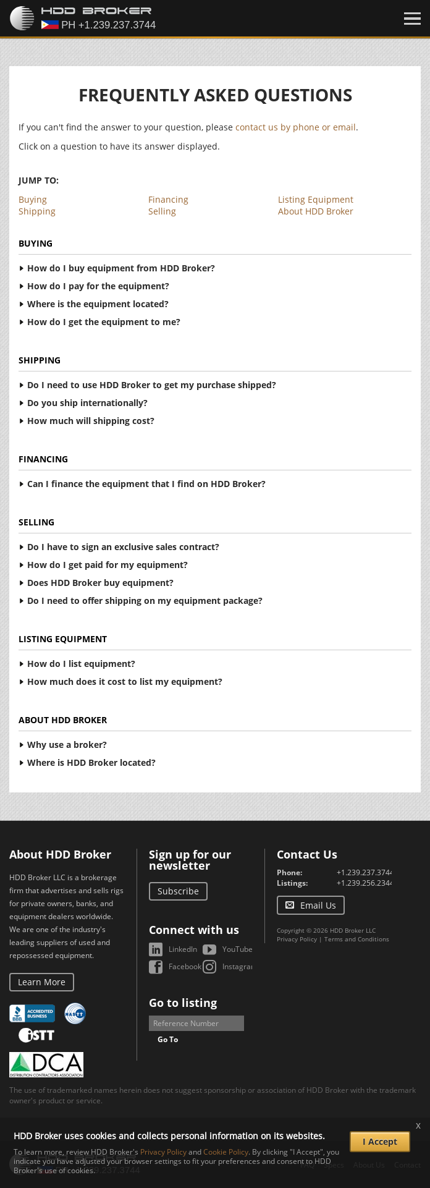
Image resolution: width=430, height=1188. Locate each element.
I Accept (380, 1141)
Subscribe (178, 891)
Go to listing (183, 1002)
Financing (168, 199)
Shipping (37, 211)
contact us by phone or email (295, 127)
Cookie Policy (225, 1152)
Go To (168, 1039)
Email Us (318, 905)
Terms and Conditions (356, 939)
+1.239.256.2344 (365, 883)
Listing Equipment (315, 199)
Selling (162, 211)
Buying (33, 199)
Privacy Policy (297, 939)
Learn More (41, 982)
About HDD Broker (315, 211)
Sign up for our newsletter (190, 860)
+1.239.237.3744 (365, 872)
